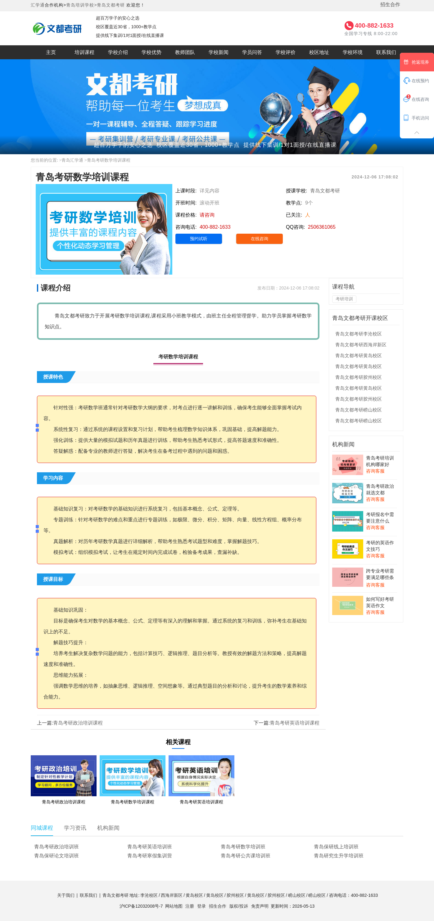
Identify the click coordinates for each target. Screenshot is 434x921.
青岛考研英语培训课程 (294, 723)
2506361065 (322, 227)
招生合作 (390, 4)
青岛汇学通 (72, 160)
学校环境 (353, 52)
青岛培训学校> (81, 4)
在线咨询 (259, 238)
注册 (189, 906)
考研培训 (344, 298)
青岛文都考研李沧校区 (358, 333)
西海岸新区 (172, 895)
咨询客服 (375, 471)
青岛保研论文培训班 (56, 855)
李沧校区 (149, 895)
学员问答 (252, 52)
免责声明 (260, 906)
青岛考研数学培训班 (243, 846)
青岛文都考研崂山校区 (358, 409)
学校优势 (151, 52)
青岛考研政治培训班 (56, 846)
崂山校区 (296, 895)
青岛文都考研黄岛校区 (358, 355)
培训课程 (84, 52)
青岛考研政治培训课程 (78, 723)
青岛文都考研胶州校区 (358, 377)
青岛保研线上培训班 (336, 846)
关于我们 (66, 895)
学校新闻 (218, 52)
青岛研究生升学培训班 (339, 855)
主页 (51, 52)
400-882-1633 (374, 25)
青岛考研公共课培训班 (245, 855)
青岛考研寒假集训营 (149, 855)
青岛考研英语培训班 (149, 846)
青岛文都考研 (111, 4)
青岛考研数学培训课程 (108, 160)
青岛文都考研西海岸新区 (361, 344)
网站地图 (174, 906)
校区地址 (319, 52)
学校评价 (286, 52)
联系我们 (386, 52)
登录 (201, 906)
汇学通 (38, 4)
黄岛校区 (194, 895)
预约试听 (198, 238)
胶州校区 (235, 895)
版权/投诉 (238, 906)
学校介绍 (118, 52)
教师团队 (185, 52)
